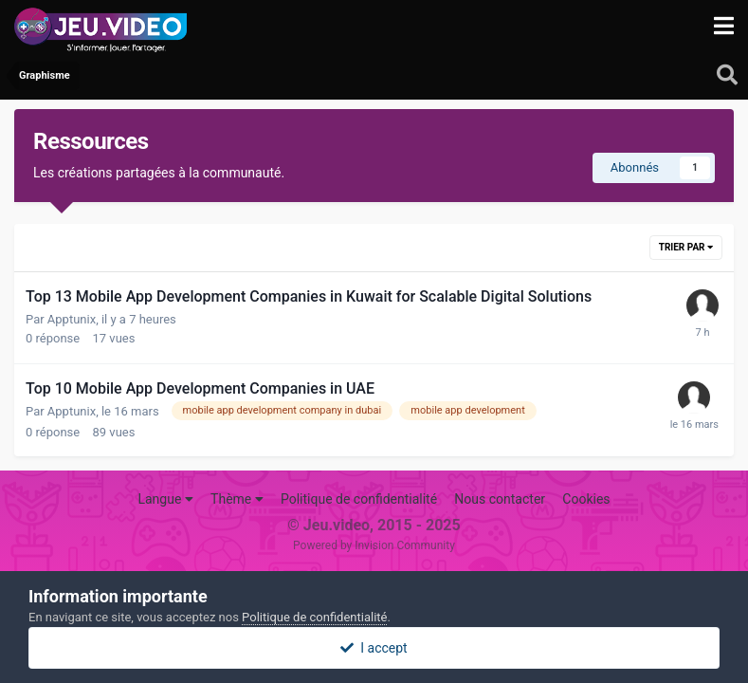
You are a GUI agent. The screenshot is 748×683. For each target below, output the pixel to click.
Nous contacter (499, 499)
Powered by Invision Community (374, 545)
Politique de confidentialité (359, 499)
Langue (164, 499)
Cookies (586, 499)
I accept (373, 647)
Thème (237, 499)
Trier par (686, 247)
